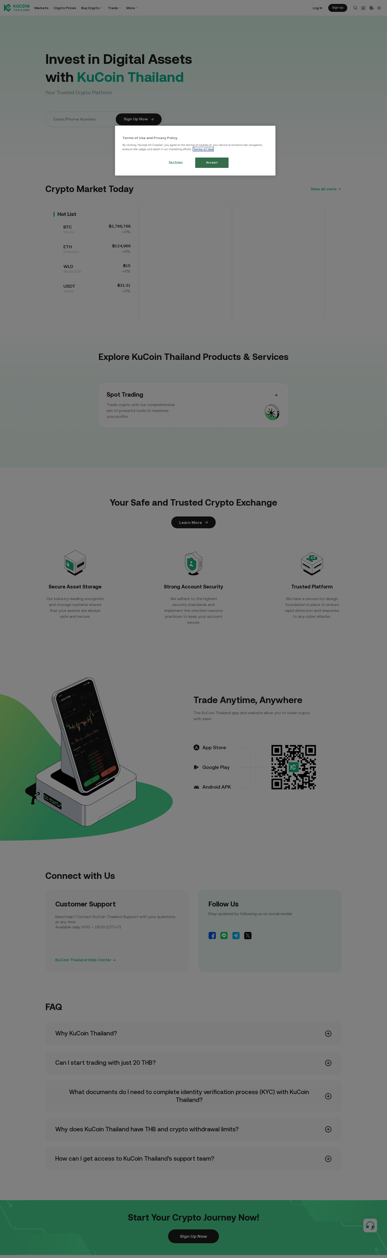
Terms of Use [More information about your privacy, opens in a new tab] (203, 149)
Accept (212, 162)
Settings (176, 162)
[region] (195, 151)
